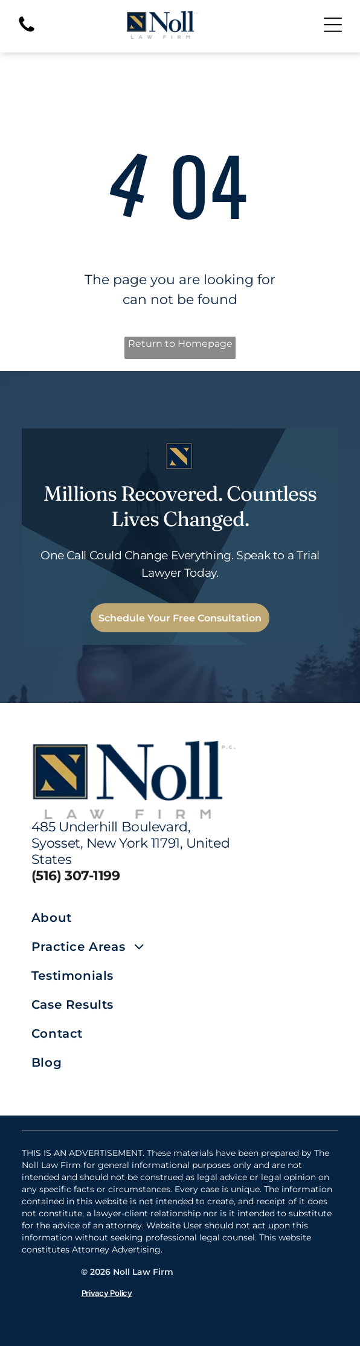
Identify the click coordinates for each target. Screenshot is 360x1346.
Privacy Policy (107, 1293)
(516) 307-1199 (75, 876)
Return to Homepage (180, 343)
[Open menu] (333, 25)
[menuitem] (105, 917)
